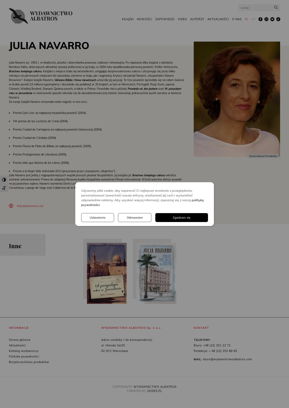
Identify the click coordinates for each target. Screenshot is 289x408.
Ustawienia (153, 217)
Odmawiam (191, 217)
